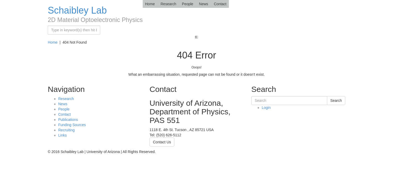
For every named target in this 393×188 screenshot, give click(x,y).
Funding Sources (72, 125)
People (187, 4)
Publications (68, 120)
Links (62, 135)
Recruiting (66, 130)
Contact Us (162, 142)
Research (168, 4)
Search (336, 100)
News (203, 4)
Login (266, 107)
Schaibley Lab (77, 10)
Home (150, 4)
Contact (220, 4)
